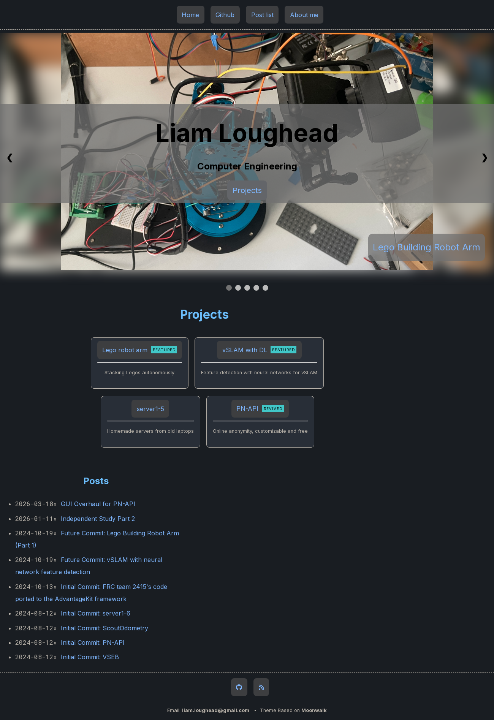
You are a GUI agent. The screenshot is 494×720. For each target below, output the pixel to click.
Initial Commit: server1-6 (95, 613)
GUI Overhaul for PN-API (98, 504)
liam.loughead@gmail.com (215, 710)
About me (304, 14)
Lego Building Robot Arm (426, 247)
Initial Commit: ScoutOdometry (104, 628)
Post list (262, 14)
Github (224, 14)
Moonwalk (314, 710)
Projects (247, 190)
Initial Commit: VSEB (90, 657)
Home (190, 14)
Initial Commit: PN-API (93, 642)
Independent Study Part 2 (98, 518)
